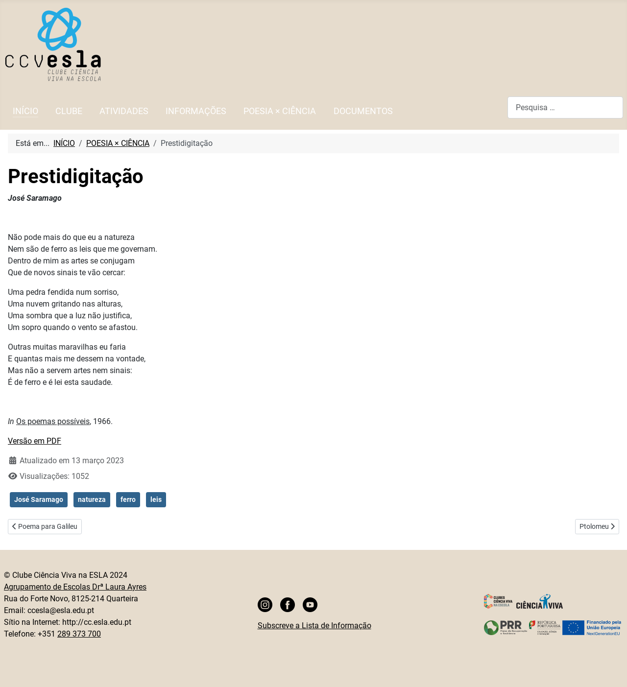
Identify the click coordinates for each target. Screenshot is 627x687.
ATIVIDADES (123, 111)
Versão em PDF (34, 441)
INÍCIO (25, 111)
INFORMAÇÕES (196, 111)
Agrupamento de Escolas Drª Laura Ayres (75, 587)
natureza (92, 499)
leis (156, 499)
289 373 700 (79, 634)
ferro (128, 499)
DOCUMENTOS (363, 111)
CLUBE (68, 111)
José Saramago (38, 499)
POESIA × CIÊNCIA (279, 111)
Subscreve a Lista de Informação (314, 625)
